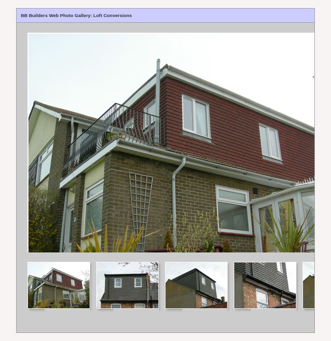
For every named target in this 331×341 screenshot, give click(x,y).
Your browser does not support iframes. (165, 137)
